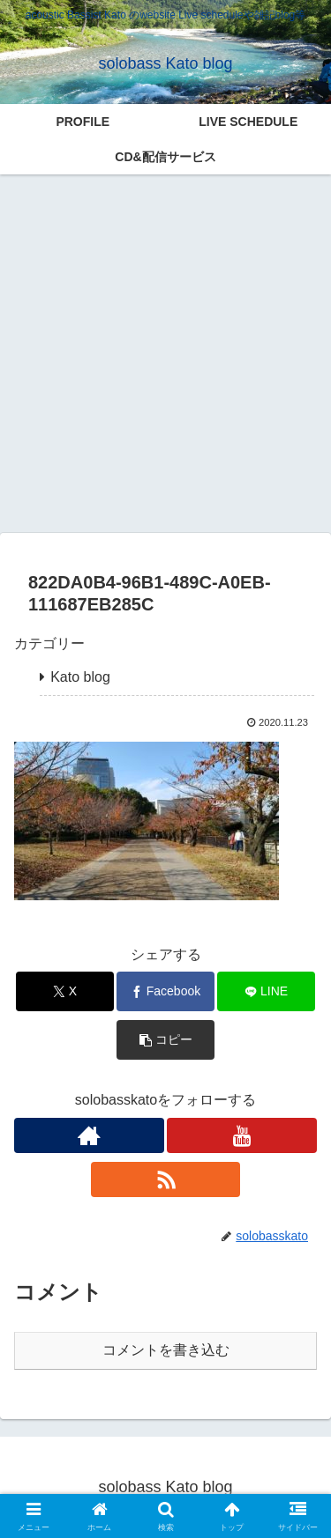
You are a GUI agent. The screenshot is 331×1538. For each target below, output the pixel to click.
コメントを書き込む (165, 1349)
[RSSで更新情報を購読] (166, 1179)
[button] (165, 1040)
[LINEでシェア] (266, 991)
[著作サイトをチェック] (89, 1135)
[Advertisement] (165, 354)
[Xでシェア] (65, 991)
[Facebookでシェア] (165, 991)
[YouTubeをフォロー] (242, 1135)
